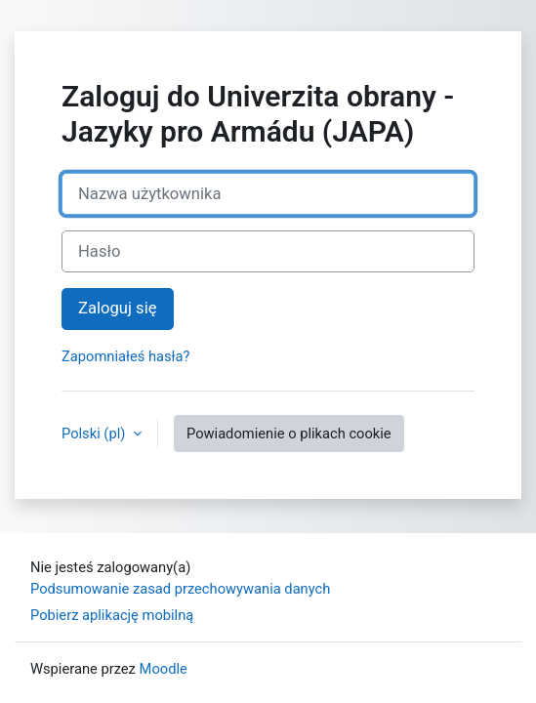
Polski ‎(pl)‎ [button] (95, 433)
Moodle (163, 669)
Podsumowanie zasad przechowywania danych (180, 589)
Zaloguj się (117, 308)
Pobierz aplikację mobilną (111, 615)
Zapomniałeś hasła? (126, 356)
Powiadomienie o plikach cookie (289, 433)
